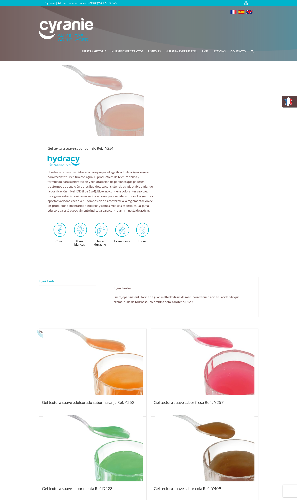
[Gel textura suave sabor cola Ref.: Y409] (204, 448)
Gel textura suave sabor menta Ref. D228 (77, 488)
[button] (252, 51)
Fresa (142, 233)
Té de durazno (100, 234)
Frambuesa (122, 233)
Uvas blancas (80, 234)
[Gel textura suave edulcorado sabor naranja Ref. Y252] (92, 362)
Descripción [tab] (67, 281)
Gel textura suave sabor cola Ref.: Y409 (187, 488)
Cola (59, 233)
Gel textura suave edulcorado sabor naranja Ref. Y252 (88, 402)
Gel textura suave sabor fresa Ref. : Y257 (189, 402)
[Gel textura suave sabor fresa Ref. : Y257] (204, 362)
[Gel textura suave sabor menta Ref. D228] (92, 448)
